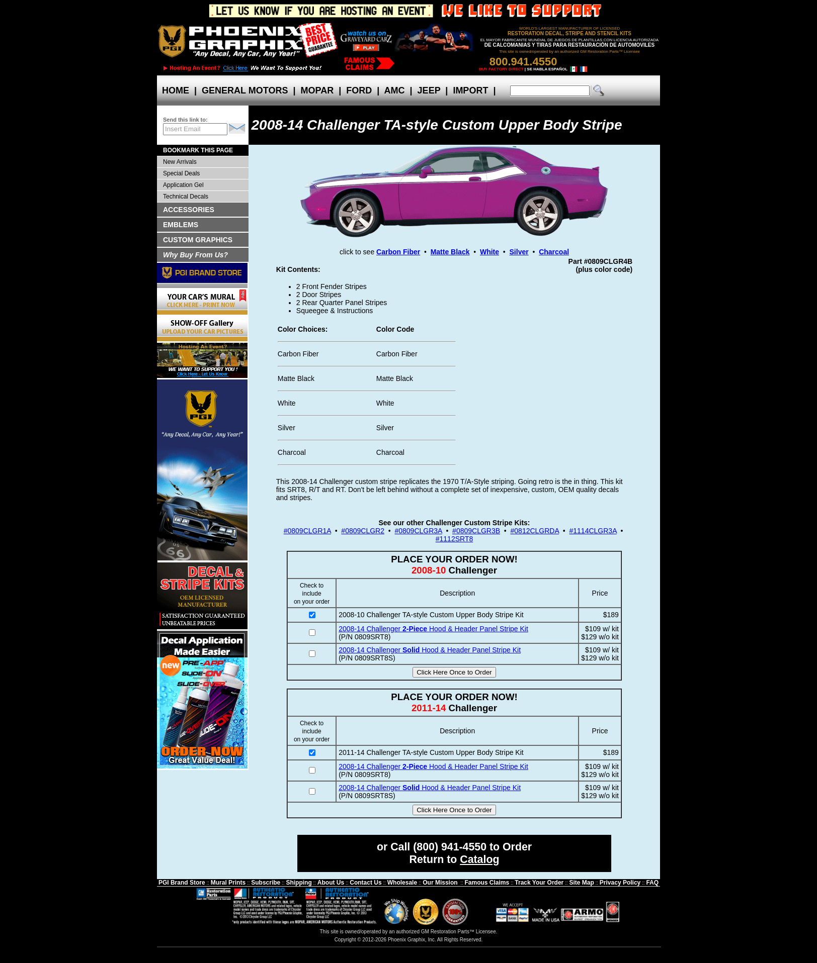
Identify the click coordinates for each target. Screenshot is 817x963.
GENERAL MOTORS (245, 90)
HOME (175, 90)
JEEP (429, 90)
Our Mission (440, 882)
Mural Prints (228, 882)
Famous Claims (487, 882)
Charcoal (554, 252)
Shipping (298, 882)
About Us (330, 882)
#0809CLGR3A (418, 531)
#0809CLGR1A (307, 531)
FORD (359, 90)
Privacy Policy (620, 882)
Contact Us (365, 882)
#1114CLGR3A (593, 531)
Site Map (581, 882)
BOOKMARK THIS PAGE (198, 150)
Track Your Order (539, 882)
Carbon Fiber (398, 252)
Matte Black (450, 252)
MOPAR (317, 90)
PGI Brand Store (181, 882)
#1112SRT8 (454, 539)
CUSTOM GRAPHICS (197, 240)
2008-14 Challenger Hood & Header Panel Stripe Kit (433, 629)
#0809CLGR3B (476, 531)
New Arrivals (180, 161)
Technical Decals (185, 196)
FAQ (652, 882)
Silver (519, 252)
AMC (394, 90)
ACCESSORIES (188, 210)
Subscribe (265, 882)
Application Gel (183, 184)
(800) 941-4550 (449, 847)
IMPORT (470, 90)
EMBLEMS (180, 225)
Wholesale (402, 882)
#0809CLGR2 (362, 531)
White (489, 252)
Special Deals (181, 173)
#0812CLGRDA (535, 531)
